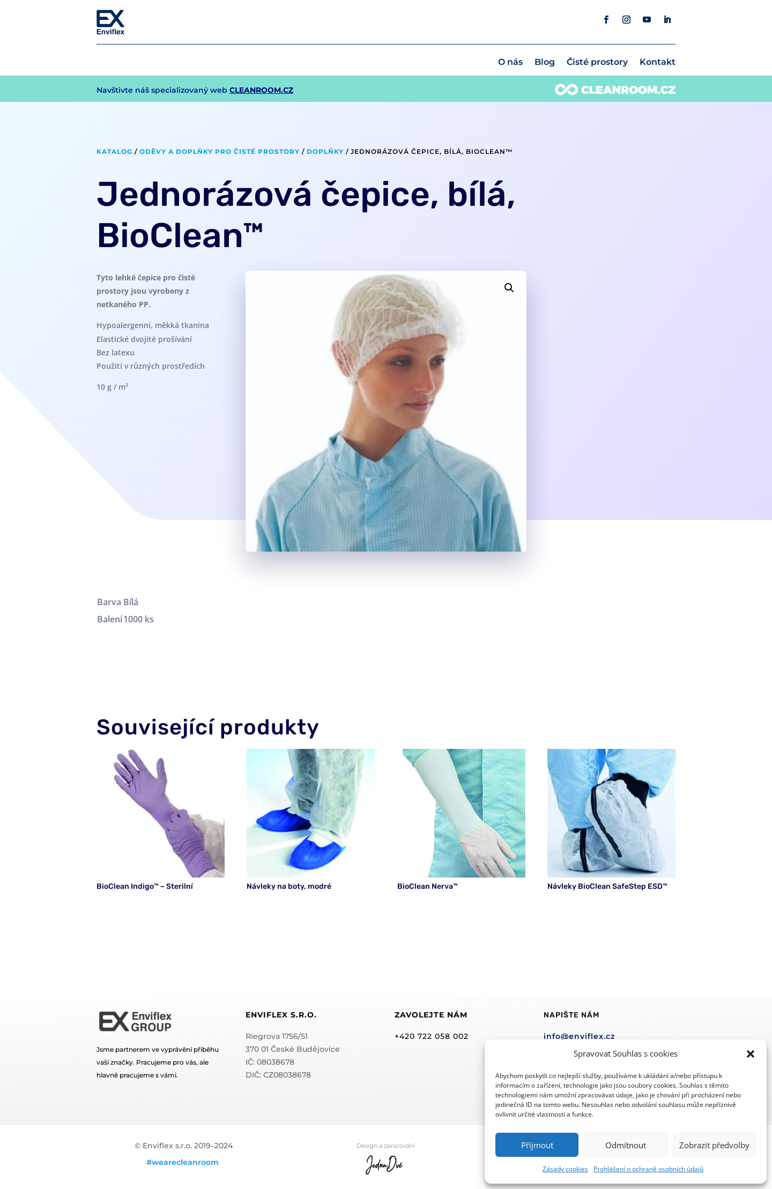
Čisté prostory (597, 62)
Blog (545, 62)
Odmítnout (625, 1145)
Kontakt (658, 62)
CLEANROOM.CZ (261, 90)
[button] (750, 1054)
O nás (510, 62)
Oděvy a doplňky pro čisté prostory (219, 151)
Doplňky (325, 151)
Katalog (114, 151)
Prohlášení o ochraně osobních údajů (648, 1168)
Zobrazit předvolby (714, 1145)
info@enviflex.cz (579, 1036)
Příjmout (537, 1145)
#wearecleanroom (182, 1162)
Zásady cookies (565, 1168)
